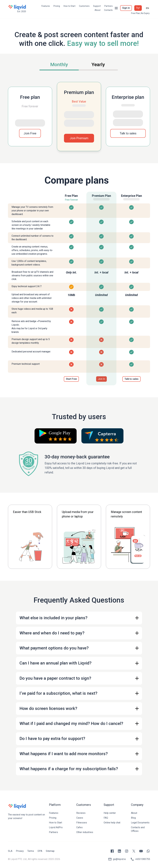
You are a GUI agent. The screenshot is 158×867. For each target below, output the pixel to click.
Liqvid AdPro (56, 827)
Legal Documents (140, 822)
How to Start (69, 6)
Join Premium (79, 138)
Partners (108, 6)
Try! (138, 7)
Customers (84, 6)
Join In (101, 378)
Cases (79, 817)
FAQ (106, 817)
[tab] (59, 65)
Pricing (56, 6)
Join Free (30, 133)
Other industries (84, 832)
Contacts (108, 10)
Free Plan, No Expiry (140, 13)
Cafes (79, 827)
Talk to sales (128, 133)
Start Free (71, 378)
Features (45, 6)
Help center (110, 813)
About (97, 10)
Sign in (126, 7)
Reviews (80, 813)
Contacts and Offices (138, 829)
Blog (133, 817)
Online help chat (112, 822)
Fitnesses (81, 822)
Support (97, 6)
